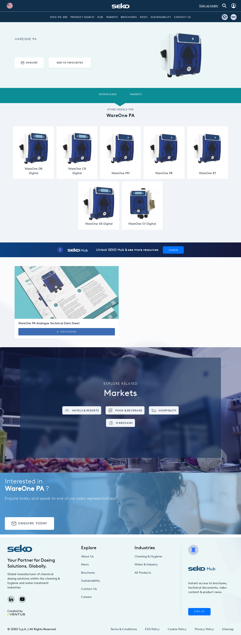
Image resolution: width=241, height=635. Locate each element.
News (143, 17)
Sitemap (228, 629)
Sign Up (199, 611)
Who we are (59, 17)
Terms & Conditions (123, 629)
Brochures (129, 17)
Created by (16, 612)
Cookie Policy (177, 629)
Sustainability (161, 17)
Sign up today (208, 6)
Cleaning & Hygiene (148, 556)
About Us (87, 556)
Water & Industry (146, 564)
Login (173, 250)
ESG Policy (152, 629)
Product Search (83, 17)
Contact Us (182, 17)
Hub (100, 17)
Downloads (107, 94)
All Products (143, 572)
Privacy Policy (204, 629)
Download (66, 331)
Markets (112, 17)
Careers (86, 597)
